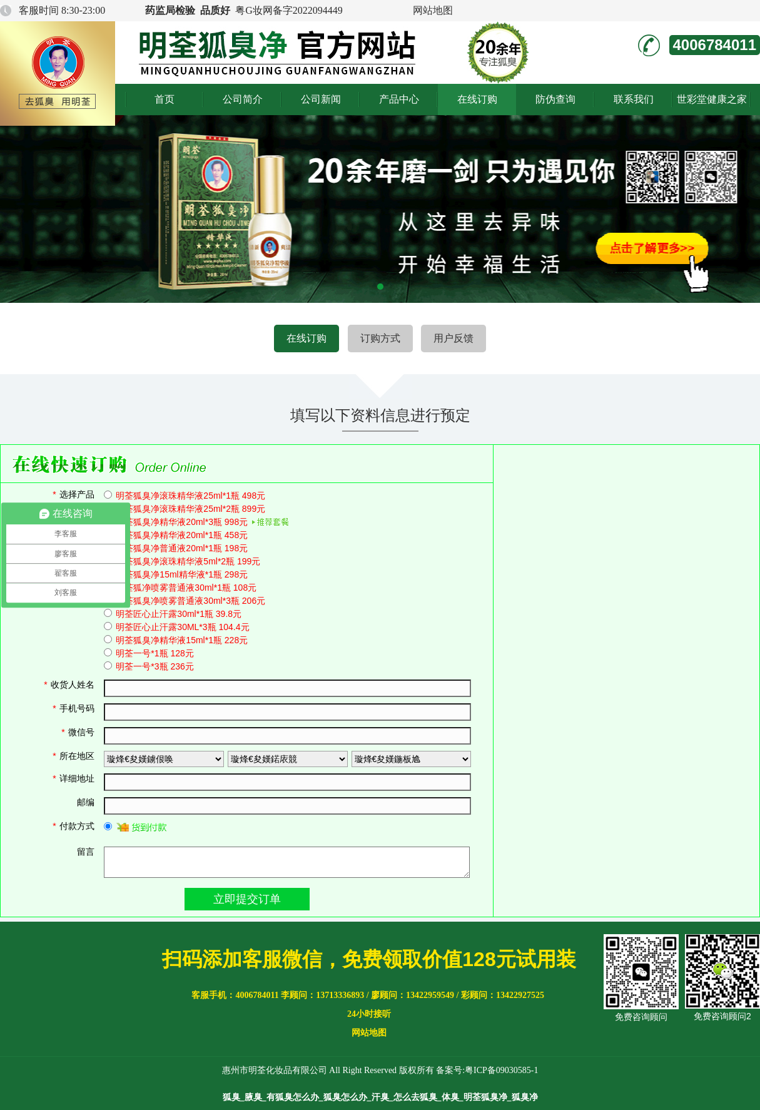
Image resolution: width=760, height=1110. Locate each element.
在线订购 (477, 99)
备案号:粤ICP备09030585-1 (487, 1070)
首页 (165, 99)
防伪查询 (555, 99)
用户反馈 (453, 338)
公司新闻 (321, 99)
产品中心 (399, 99)
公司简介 (243, 99)
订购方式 (380, 338)
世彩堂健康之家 (712, 99)
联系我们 (634, 99)
